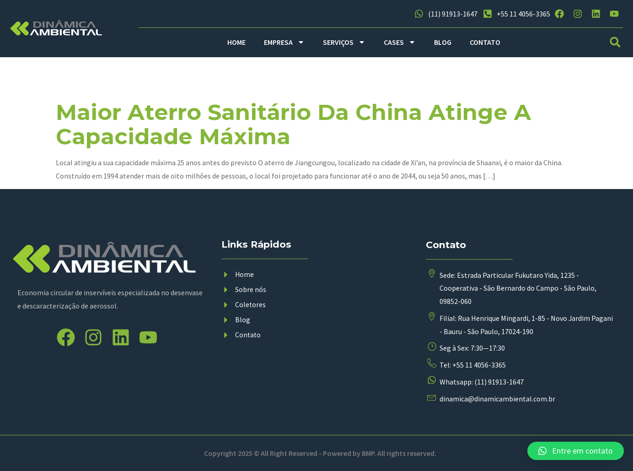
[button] (615, 42)
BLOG (442, 42)
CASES (400, 42)
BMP (368, 453)
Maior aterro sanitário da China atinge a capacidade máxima (293, 124)
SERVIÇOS (344, 42)
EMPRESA (284, 42)
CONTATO (485, 42)
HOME (236, 42)
